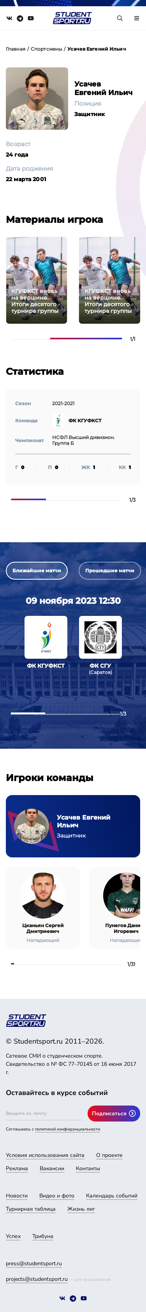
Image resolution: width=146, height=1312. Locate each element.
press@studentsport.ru (34, 1263)
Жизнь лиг (81, 1209)
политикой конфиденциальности (67, 1129)
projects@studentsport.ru (37, 1279)
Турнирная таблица (31, 1209)
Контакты (88, 1168)
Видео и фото (56, 1195)
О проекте (109, 1155)
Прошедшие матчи (109, 570)
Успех (13, 1236)
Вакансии (52, 1168)
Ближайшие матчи (36, 570)
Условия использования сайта (45, 1155)
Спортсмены (46, 49)
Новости (17, 1195)
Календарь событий (111, 1195)
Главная (15, 49)
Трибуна (42, 1236)
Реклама (17, 1168)
